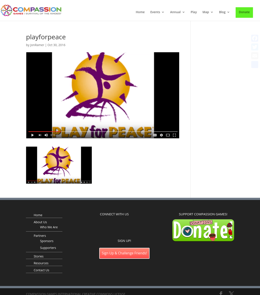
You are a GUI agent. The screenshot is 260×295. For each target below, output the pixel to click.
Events (155, 12)
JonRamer (37, 45)
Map (205, 12)
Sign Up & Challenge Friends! (124, 253)
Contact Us (41, 270)
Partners (40, 236)
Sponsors (46, 241)
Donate (244, 12)
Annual (175, 12)
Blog (222, 12)
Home (140, 12)
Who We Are (49, 227)
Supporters (48, 248)
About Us (40, 222)
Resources (41, 263)
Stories (38, 256)
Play (194, 12)
